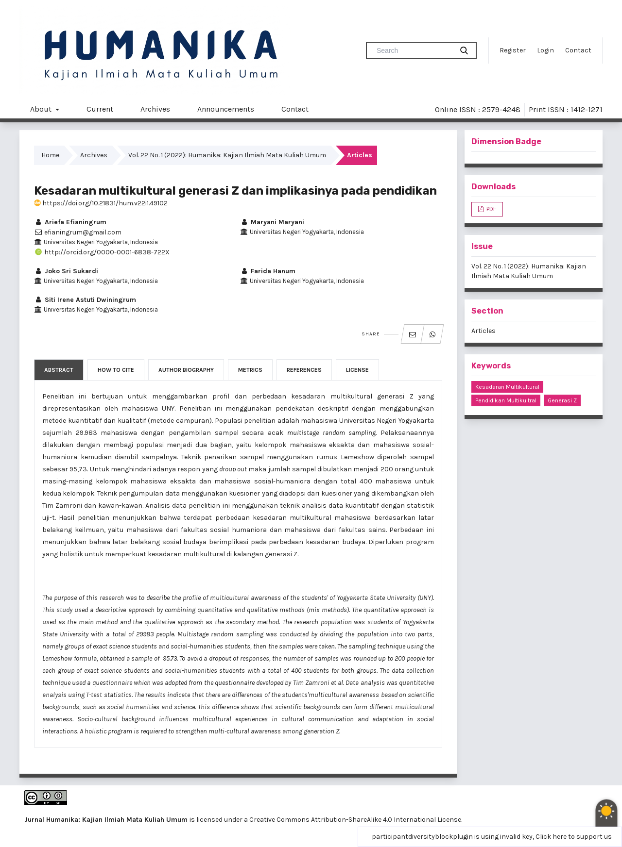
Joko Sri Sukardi (66, 271)
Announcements (225, 109)
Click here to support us (574, 836)
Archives (155, 109)
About (41, 109)
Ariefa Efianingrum (70, 222)
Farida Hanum (267, 271)
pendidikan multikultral (505, 400)
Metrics (250, 369)
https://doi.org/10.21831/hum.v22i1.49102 (101, 203)
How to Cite (116, 369)
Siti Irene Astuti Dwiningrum (85, 300)
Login (545, 50)
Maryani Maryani (272, 222)
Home (50, 155)
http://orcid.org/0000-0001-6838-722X (102, 252)
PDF (490, 209)
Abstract (58, 369)
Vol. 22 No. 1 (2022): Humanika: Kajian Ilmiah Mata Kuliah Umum (227, 155)
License (357, 369)
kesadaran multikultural (507, 386)
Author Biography (186, 369)
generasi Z (562, 400)
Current (99, 109)
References (304, 369)
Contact (578, 50)
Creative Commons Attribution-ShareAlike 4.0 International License (355, 819)
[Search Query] (413, 50)
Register (513, 50)
